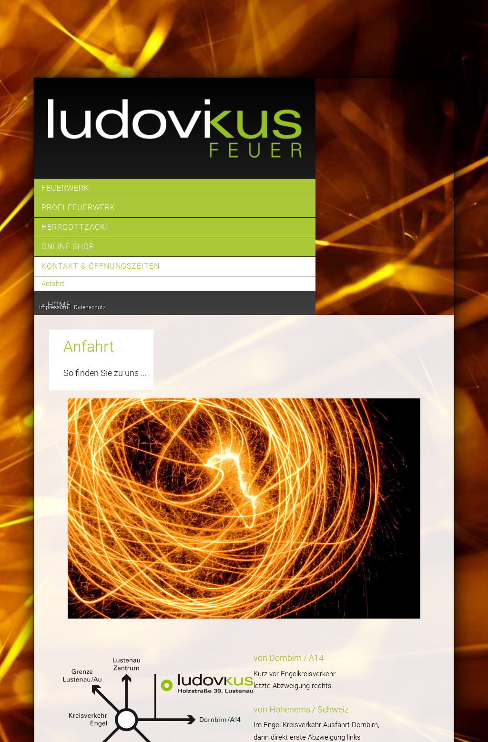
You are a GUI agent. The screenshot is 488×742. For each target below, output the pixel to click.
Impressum (53, 307)
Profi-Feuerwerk (78, 207)
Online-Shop (67, 246)
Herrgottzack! (74, 227)
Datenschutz (90, 307)
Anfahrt (52, 283)
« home (56, 304)
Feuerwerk (65, 188)
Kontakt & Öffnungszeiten (100, 266)
